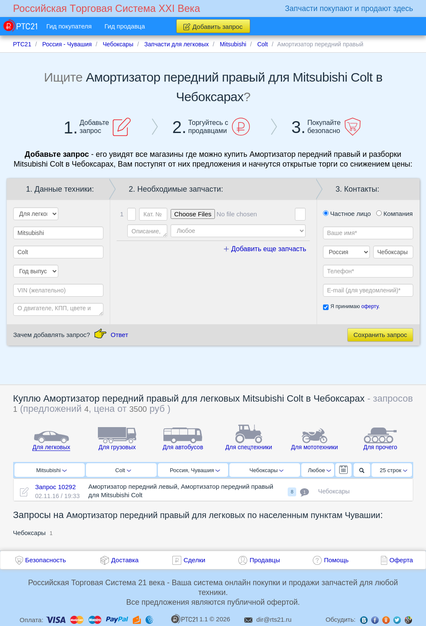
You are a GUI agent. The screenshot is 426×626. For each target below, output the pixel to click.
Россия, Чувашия (195, 470)
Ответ (119, 334)
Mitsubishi (51, 470)
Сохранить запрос (380, 334)
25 (393, 470)
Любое (319, 470)
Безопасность (45, 560)
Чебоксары (266, 470)
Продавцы (264, 560)
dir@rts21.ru (274, 619)
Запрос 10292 (55, 486)
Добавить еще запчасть (265, 248)
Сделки (194, 560)
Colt (123, 470)
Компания (394, 213)
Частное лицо (347, 213)
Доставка (124, 560)
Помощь (336, 560)
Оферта (401, 560)
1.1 (189, 618)
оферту (369, 306)
